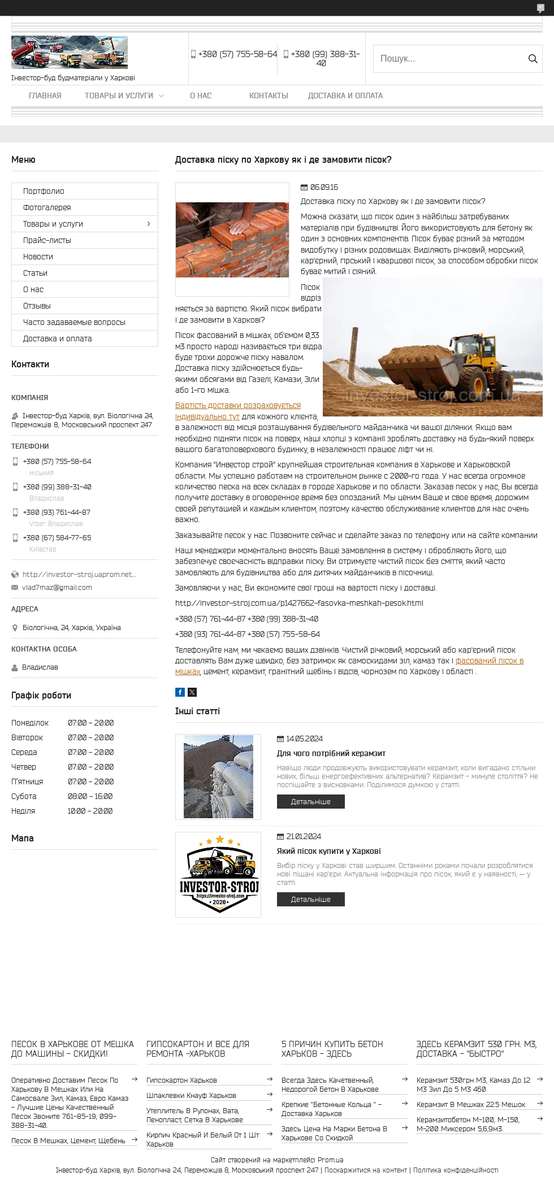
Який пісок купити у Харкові (329, 851)
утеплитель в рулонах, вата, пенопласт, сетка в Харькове (194, 1115)
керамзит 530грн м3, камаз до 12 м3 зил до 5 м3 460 (473, 1084)
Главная (45, 95)
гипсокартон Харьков (181, 1080)
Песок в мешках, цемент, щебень (68, 1140)
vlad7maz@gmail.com (57, 587)
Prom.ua (331, 1159)
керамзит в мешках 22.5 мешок (471, 1104)
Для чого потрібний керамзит (331, 753)
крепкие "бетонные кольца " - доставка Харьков (332, 1109)
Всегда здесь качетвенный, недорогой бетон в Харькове (330, 1084)
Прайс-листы (47, 240)
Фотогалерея (47, 207)
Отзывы (37, 305)
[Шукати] (533, 59)
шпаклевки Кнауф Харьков (191, 1095)
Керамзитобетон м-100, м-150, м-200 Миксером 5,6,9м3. (468, 1124)
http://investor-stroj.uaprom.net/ (79, 574)
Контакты (268, 95)
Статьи (35, 272)
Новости (38, 256)
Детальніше (311, 801)
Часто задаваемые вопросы (74, 322)
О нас (200, 95)
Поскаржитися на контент (365, 1170)
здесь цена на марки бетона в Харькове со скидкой (334, 1133)
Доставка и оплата (345, 95)
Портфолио (43, 191)
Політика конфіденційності (456, 1170)
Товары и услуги (119, 95)
